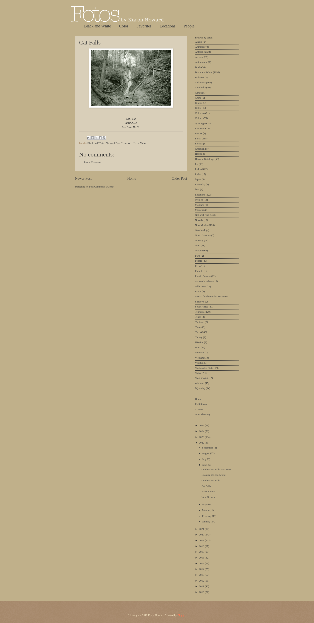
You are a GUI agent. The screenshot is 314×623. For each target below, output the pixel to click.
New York (200, 230)
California (200, 82)
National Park (113, 143)
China (198, 97)
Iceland (199, 169)
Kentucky (200, 184)
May (204, 504)
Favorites (144, 26)
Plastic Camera (203, 276)
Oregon (199, 250)
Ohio (197, 245)
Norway (199, 240)
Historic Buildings (204, 159)
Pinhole (199, 271)
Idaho (198, 174)
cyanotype (200, 123)
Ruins (198, 291)
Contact (199, 409)
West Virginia (202, 378)
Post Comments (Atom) (101, 186)
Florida (198, 143)
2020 (202, 534)
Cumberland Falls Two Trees (216, 469)
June (204, 465)
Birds (198, 67)
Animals (199, 46)
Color (123, 26)
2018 (202, 546)
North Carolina (203, 235)
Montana (199, 205)
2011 (202, 586)
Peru (197, 266)
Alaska (198, 41)
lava (197, 189)
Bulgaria (199, 77)
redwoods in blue (204, 281)
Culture (199, 118)
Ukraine (199, 342)
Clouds (198, 103)
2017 (202, 551)
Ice (196, 164)
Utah (197, 347)
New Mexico (201, 225)
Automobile (201, 62)
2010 (202, 592)
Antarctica (200, 51)
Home (131, 178)
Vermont (199, 352)
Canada (199, 92)
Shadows (199, 301)
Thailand (199, 322)
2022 (202, 442)
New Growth (208, 497)
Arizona (199, 57)
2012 (202, 580)
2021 (202, 529)
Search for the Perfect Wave (209, 296)
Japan (198, 179)
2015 (202, 563)
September (208, 447)
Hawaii (198, 153)
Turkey (198, 337)
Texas (198, 317)
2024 (202, 431)
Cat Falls (90, 42)
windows (199, 383)
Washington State (204, 368)
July (204, 459)
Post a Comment (92, 162)
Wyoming (200, 388)
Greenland (200, 148)
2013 (202, 575)
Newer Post (83, 178)
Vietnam (199, 357)
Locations (167, 26)
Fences (198, 133)
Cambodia (200, 87)
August (206, 453)
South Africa (201, 306)
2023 (202, 437)
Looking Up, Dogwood (213, 475)
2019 (202, 540)
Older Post (179, 178)
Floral (198, 138)
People (189, 26)
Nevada (199, 220)
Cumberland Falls (210, 480)
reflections (200, 286)
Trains (198, 327)
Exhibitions (201, 404)
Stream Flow (208, 491)
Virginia (199, 362)
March (205, 510)
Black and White (97, 26)
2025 (202, 425)
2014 (202, 569)
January (206, 521)
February (207, 516)
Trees (136, 143)
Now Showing (202, 414)
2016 (202, 557)
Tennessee (126, 143)
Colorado (200, 113)
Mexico (199, 199)
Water (143, 143)
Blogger (181, 615)
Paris (197, 255)
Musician (200, 210)
